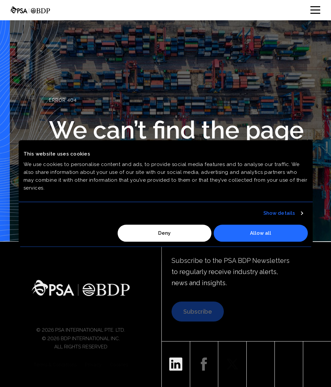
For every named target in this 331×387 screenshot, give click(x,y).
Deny (164, 233)
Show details (279, 213)
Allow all (260, 233)
